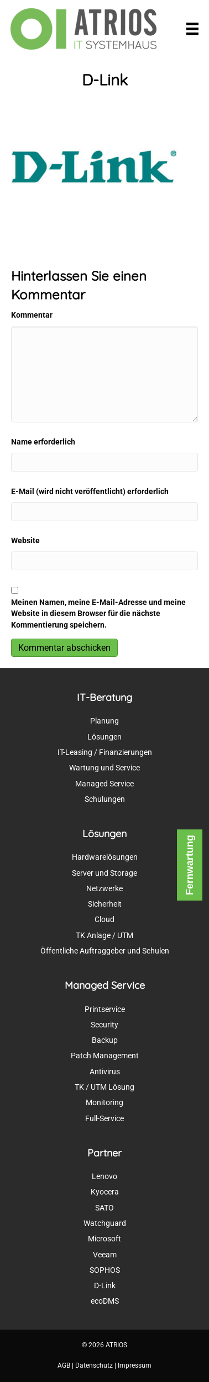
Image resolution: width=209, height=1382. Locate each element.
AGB (64, 1365)
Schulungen (105, 799)
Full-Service (104, 1118)
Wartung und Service (104, 767)
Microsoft (104, 1238)
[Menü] (192, 28)
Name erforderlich (43, 441)
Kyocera (105, 1191)
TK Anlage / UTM (104, 935)
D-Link (105, 1285)
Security (104, 1024)
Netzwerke (104, 888)
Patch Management (105, 1055)
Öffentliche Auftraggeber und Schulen (104, 950)
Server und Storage (104, 873)
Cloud (104, 919)
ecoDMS (105, 1301)
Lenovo (104, 1176)
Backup (105, 1040)
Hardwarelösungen (105, 857)
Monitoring (104, 1102)
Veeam (105, 1254)
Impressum (134, 1365)
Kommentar (32, 314)
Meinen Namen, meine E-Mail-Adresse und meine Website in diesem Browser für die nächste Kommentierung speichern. (98, 613)
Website (25, 540)
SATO (104, 1207)
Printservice (105, 1009)
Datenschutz (94, 1365)
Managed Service (104, 783)
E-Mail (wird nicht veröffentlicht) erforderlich (90, 491)
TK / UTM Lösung (104, 1087)
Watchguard (104, 1223)
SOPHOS (105, 1270)
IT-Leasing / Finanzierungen (105, 752)
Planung (104, 720)
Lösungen (104, 736)
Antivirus (105, 1071)
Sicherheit (105, 903)
